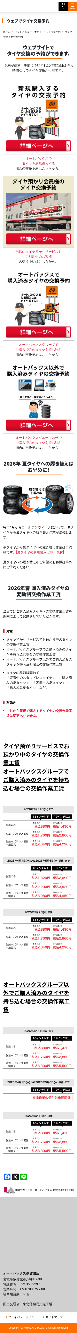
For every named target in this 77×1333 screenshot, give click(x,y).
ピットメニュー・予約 (27, 31)
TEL (63, 6)
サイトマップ (54, 1317)
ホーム (6, 31)
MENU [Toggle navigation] (72, 6)
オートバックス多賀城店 (22, 4)
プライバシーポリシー (22, 1317)
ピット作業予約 (52, 31)
